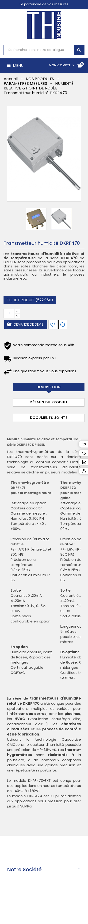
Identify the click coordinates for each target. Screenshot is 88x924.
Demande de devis (28, 324)
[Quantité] (9, 313)
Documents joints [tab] (49, 417)
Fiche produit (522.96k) (30, 300)
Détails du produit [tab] (49, 402)
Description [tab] (49, 387)
